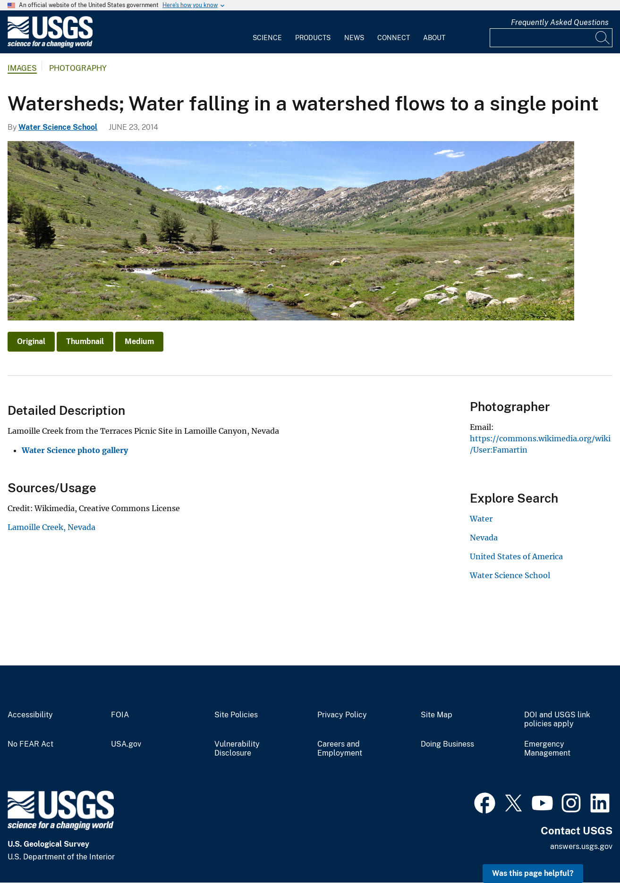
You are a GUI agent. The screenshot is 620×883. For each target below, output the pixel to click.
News (354, 38)
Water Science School (57, 127)
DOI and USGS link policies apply (557, 719)
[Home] (50, 45)
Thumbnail (85, 341)
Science (267, 38)
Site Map (436, 715)
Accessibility (30, 715)
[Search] (603, 37)
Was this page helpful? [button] (533, 873)
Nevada (484, 537)
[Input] (551, 37)
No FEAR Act (30, 744)
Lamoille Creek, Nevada (51, 527)
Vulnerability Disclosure (237, 748)
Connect (393, 38)
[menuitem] (267, 32)
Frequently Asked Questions (560, 22)
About (434, 38)
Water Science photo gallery (75, 450)
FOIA (120, 715)
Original (31, 341)
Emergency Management (547, 748)
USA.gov (126, 744)
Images (22, 68)
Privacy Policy (342, 715)
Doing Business (447, 744)
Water (481, 518)
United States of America (516, 556)
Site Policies (236, 715)
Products (313, 38)
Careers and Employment (339, 748)
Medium (139, 341)
